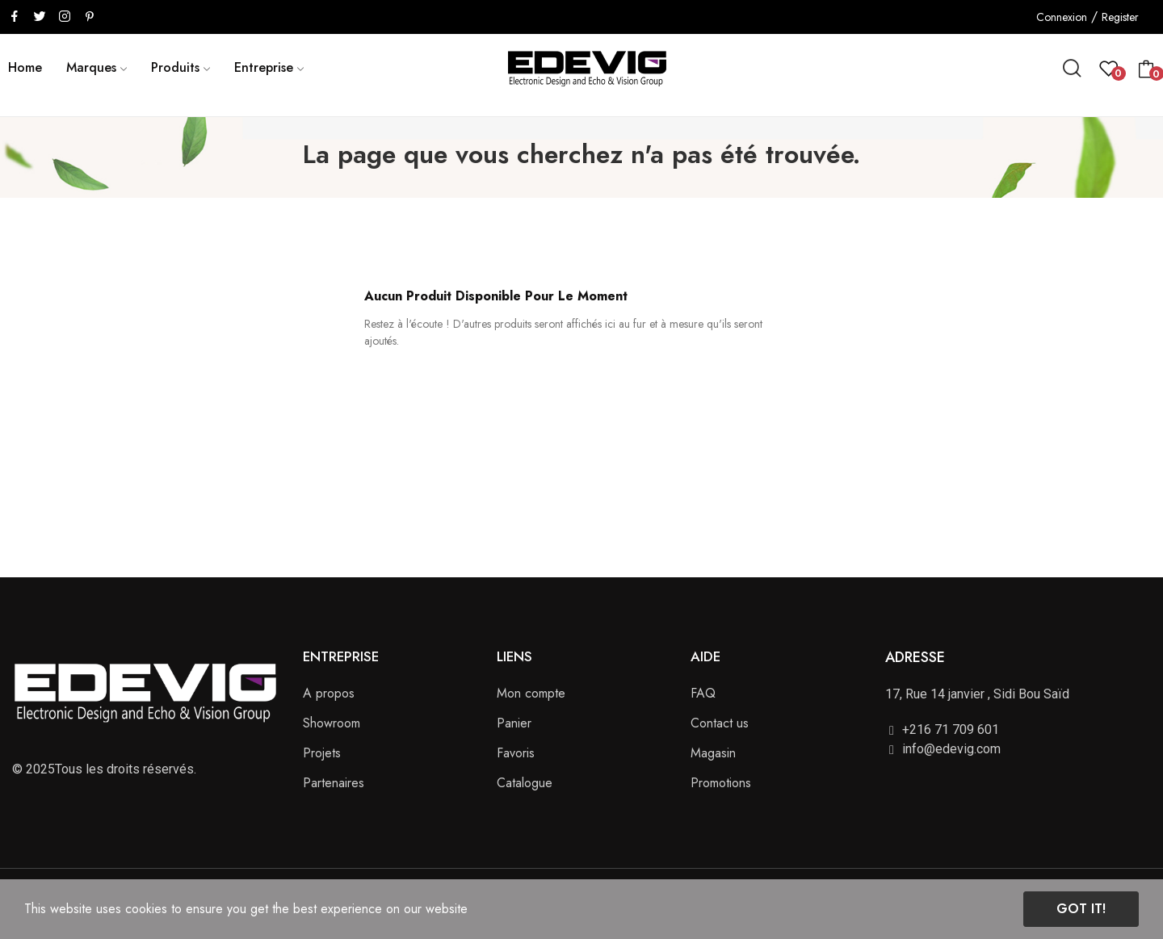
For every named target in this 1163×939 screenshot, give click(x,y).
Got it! (1081, 908)
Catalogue (524, 782)
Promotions (721, 782)
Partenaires (333, 782)
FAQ (703, 693)
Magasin (713, 753)
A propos (329, 693)
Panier (514, 723)
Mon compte (531, 693)
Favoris (516, 753)
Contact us (720, 723)
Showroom (331, 723)
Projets (322, 753)
